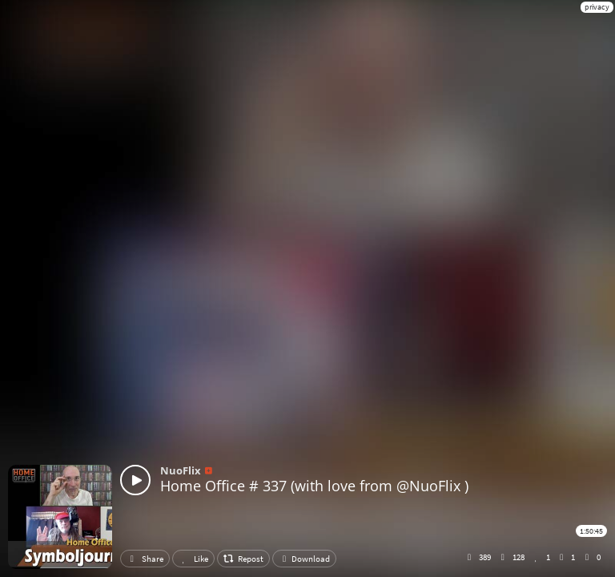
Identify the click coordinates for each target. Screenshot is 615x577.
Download (304, 558)
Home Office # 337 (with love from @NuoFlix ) (314, 485)
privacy (597, 7)
